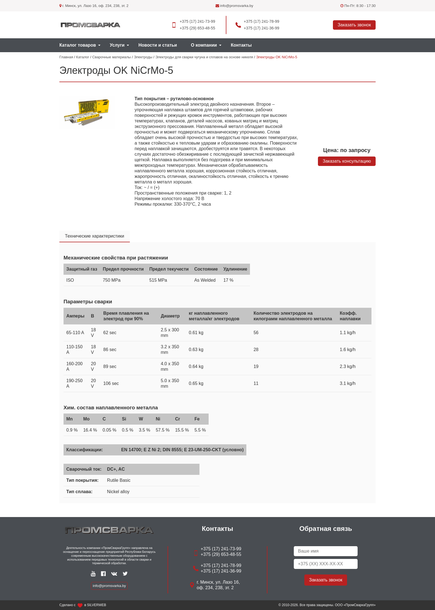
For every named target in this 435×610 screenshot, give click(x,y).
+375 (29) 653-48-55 (197, 28)
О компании (204, 45)
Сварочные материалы (111, 57)
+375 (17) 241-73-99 (197, 21)
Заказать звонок (354, 24)
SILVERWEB (96, 605)
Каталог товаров (77, 45)
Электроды (143, 57)
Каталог (82, 57)
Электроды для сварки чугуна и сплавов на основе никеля (204, 57)
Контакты (241, 45)
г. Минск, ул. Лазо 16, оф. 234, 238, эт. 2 (93, 6)
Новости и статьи (157, 45)
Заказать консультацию (347, 161)
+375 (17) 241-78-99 (261, 21)
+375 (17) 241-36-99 (261, 28)
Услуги (117, 45)
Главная (66, 57)
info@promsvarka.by (234, 6)
